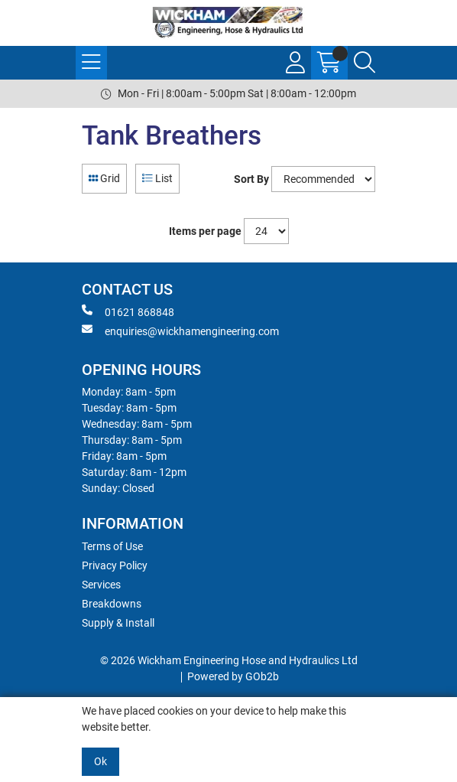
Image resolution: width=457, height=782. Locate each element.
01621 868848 (128, 311)
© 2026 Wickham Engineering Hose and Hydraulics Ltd (229, 660)
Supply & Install (118, 623)
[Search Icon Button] (364, 63)
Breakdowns (111, 604)
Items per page (205, 231)
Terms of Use (112, 546)
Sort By (251, 179)
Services (101, 584)
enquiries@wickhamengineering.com (180, 330)
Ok (100, 761)
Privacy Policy (114, 565)
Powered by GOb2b (233, 676)
